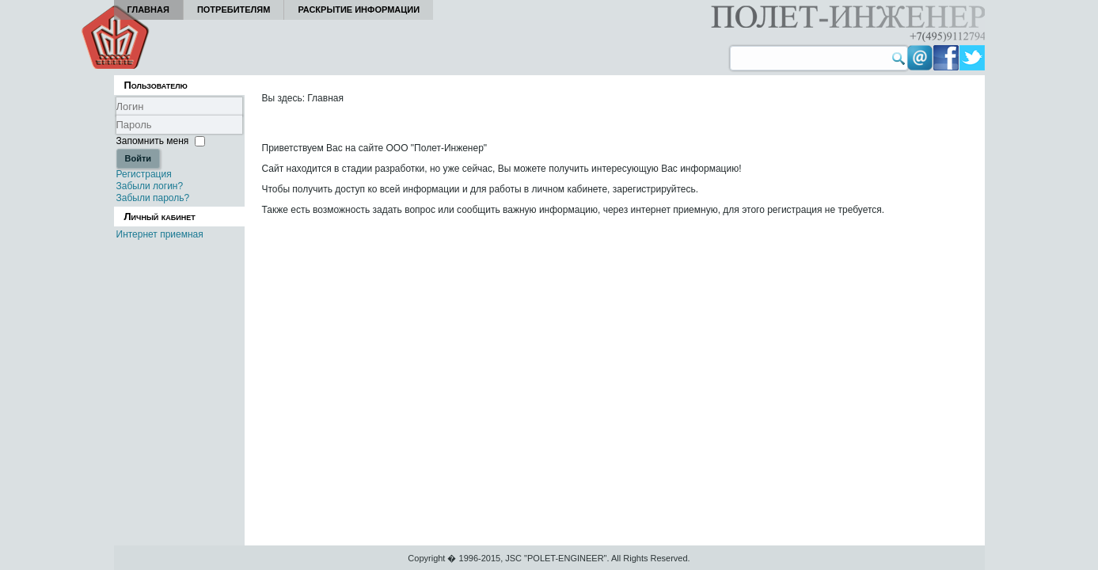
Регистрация (144, 174)
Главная (148, 9)
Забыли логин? (150, 186)
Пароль (116, 134)
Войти (138, 158)
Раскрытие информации (359, 9)
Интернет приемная (159, 234)
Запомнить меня (152, 140)
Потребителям (234, 9)
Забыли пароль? (153, 197)
